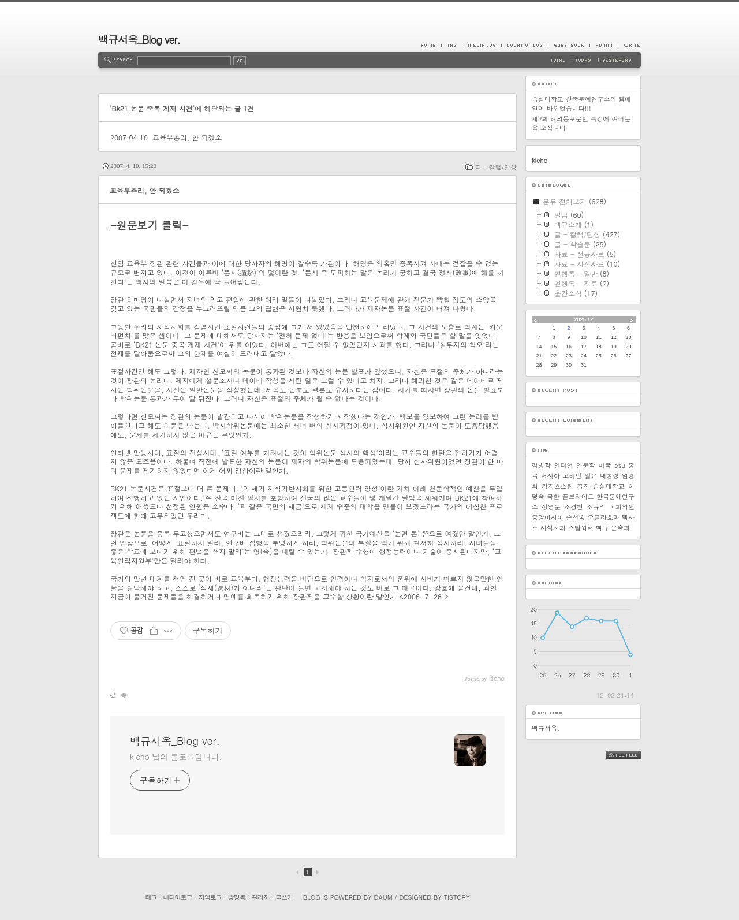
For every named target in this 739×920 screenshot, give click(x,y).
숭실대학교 (609, 486)
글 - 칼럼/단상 (496, 167)
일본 (590, 475)
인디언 (563, 465)
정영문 (551, 506)
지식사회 (553, 527)
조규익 (596, 506)
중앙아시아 (547, 517)
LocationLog (524, 45)
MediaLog (481, 45)
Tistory (457, 897)
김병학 (541, 465)
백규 (602, 527)
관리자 (260, 897)
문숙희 (620, 527)
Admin (603, 45)
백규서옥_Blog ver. (139, 39)
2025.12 (584, 319)
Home (431, 45)
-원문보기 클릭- (149, 225)
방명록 (236, 897)
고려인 (572, 475)
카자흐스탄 (557, 486)
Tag (451, 45)
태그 (150, 897)
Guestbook (568, 45)
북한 (553, 496)
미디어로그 (177, 897)
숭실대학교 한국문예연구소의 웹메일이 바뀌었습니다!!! (581, 104)
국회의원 (622, 506)
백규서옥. (545, 728)
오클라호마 (603, 517)
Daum (383, 897)
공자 (583, 486)
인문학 (585, 465)
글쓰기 (284, 897)
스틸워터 (581, 527)
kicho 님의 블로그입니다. (176, 756)
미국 (605, 465)
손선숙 (575, 517)
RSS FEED (632, 755)
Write (629, 45)
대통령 (609, 475)
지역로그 (210, 897)
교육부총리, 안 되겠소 (187, 137)
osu (619, 465)
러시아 (550, 475)
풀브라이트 (578, 496)
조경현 (573, 506)
